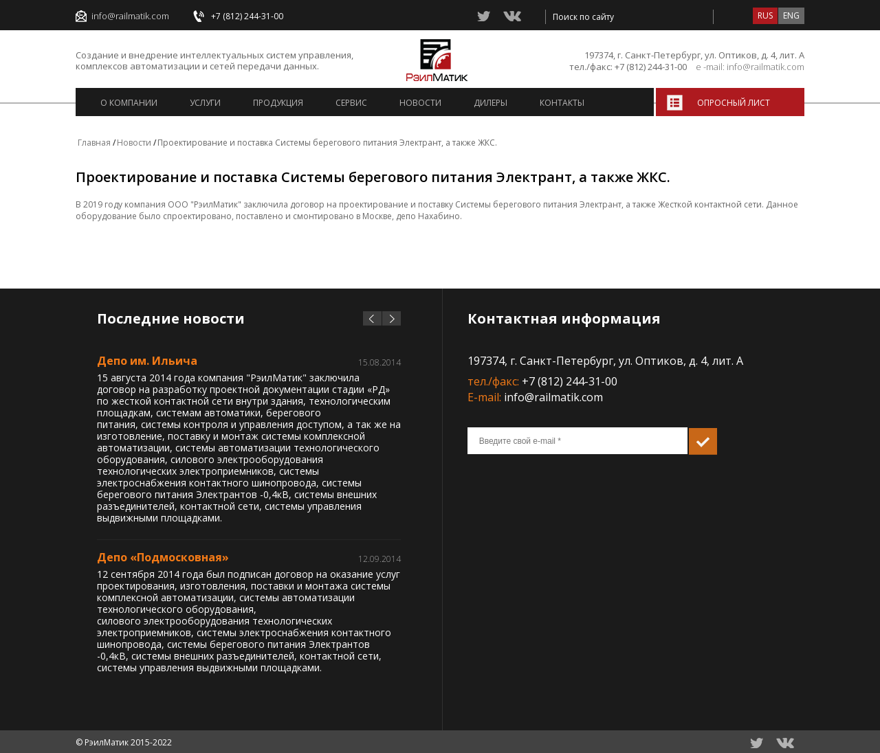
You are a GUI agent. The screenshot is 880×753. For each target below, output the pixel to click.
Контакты (562, 103)
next (391, 318)
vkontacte (512, 15)
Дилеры (490, 103)
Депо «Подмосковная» (163, 557)
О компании (128, 103)
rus (765, 15)
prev (372, 318)
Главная (94, 142)
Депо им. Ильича (147, 360)
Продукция (278, 103)
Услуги (205, 103)
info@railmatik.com (130, 16)
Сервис (351, 103)
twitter (484, 16)
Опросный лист (733, 103)
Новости (420, 103)
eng (791, 15)
